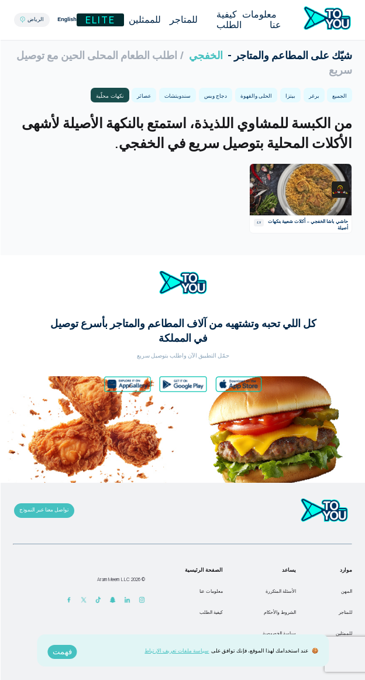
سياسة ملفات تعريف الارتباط (176, 650)
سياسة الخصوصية (278, 633)
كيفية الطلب (228, 19)
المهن (346, 591)
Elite (100, 19)
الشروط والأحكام (279, 612)
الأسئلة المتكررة (280, 591)
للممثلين (144, 20)
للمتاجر (183, 20)
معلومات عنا (261, 19)
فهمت (61, 651)
